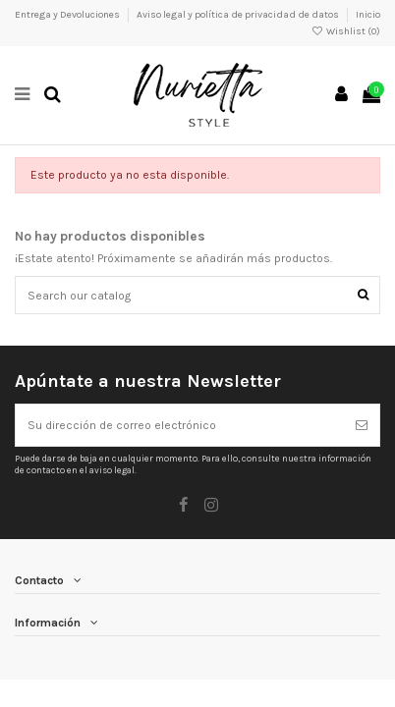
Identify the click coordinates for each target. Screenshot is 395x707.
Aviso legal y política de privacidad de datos (239, 15)
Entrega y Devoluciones (68, 15)
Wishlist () (345, 31)
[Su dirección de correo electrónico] (180, 425)
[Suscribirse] (361, 425)
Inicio (368, 15)
